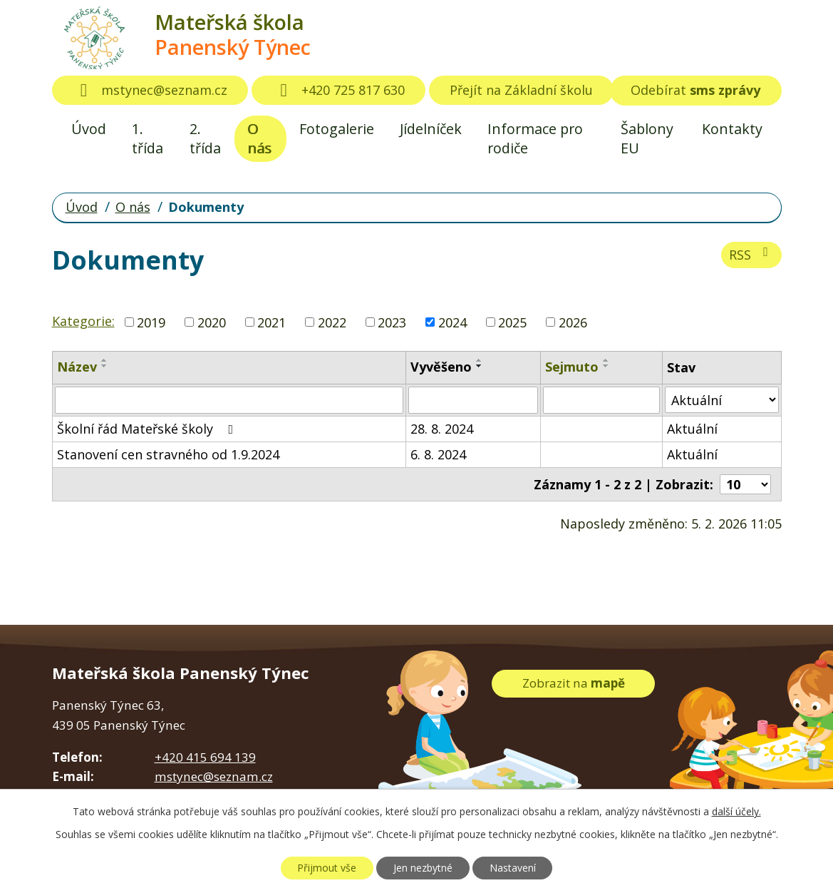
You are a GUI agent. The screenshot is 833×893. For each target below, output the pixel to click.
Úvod (88, 128)
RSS (751, 254)
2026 (573, 321)
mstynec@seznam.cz (150, 89)
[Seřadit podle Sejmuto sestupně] (606, 366)
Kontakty (732, 128)
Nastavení (513, 867)
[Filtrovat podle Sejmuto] (601, 400)
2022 (332, 321)
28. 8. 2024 (441, 428)
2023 (392, 321)
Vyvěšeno (441, 366)
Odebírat (695, 89)
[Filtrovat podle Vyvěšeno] (472, 400)
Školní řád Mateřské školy (148, 428)
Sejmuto (572, 366)
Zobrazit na (573, 683)
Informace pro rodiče (535, 138)
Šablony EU (647, 138)
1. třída (147, 138)
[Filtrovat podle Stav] (722, 400)
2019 (151, 321)
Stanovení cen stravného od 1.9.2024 (168, 454)
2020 (211, 321)
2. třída (205, 138)
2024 (452, 321)
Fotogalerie (336, 128)
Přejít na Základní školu (521, 89)
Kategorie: (83, 321)
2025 (512, 321)
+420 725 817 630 (338, 89)
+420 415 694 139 (205, 757)
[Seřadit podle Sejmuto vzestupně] (606, 360)
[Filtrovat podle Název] (229, 400)
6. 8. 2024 (438, 454)
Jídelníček (431, 128)
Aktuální (692, 428)
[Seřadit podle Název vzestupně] (105, 360)
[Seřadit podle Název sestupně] (105, 366)
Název (77, 366)
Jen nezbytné (422, 867)
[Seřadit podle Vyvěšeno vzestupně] (479, 360)
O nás (259, 138)
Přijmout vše (326, 867)
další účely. (736, 811)
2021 (271, 321)
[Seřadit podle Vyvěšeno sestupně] (479, 366)
